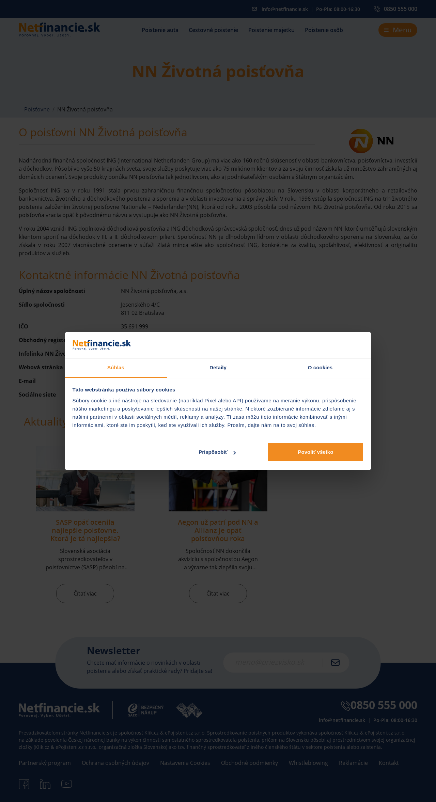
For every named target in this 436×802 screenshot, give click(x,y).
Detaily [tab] (218, 367)
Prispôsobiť (217, 452)
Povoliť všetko (315, 452)
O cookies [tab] (320, 367)
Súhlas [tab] (115, 367)
